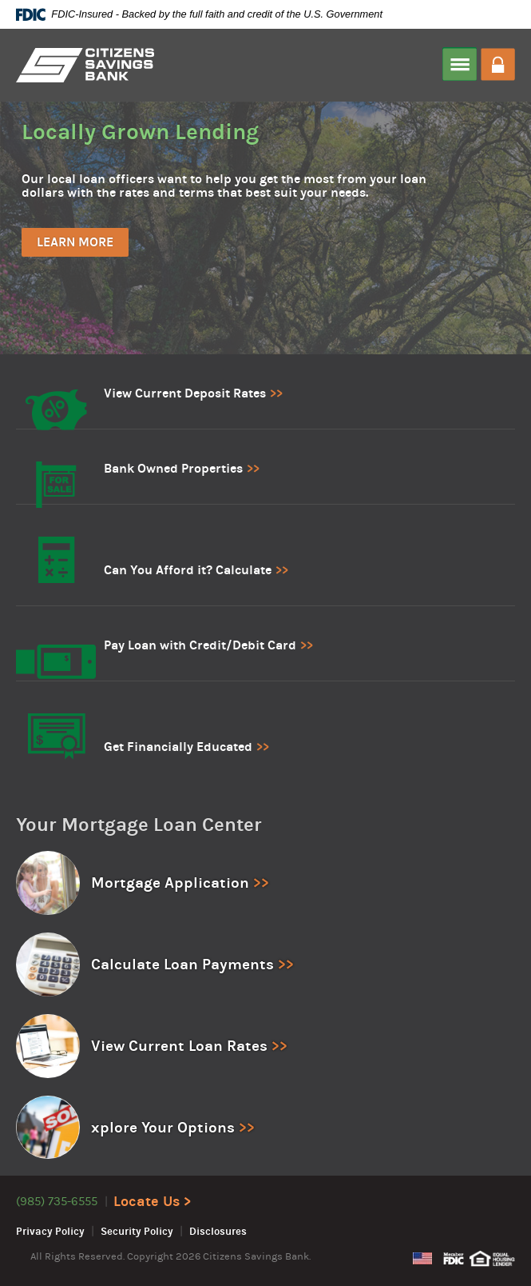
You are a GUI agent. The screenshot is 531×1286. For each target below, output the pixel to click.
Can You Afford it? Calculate (187, 569)
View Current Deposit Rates (185, 393)
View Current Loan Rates (179, 1046)
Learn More (75, 242)
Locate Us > (152, 1201)
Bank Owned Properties (173, 468)
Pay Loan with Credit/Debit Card (200, 645)
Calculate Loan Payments (182, 964)
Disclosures (218, 1231)
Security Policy (137, 1231)
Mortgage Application (170, 883)
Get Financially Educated (178, 746)
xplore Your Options (163, 1127)
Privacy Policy (50, 1231)
